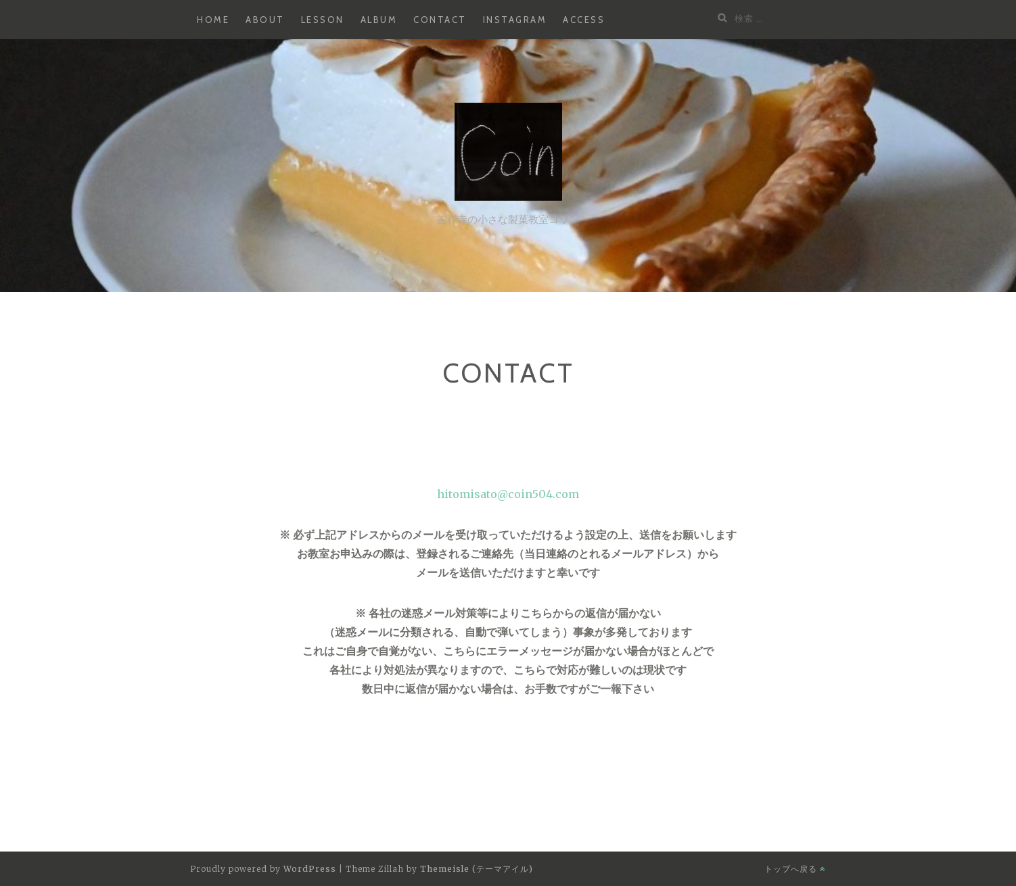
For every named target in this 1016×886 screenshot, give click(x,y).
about (265, 19)
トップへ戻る (795, 869)
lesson (322, 19)
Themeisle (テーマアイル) (476, 869)
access (584, 19)
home (213, 19)
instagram (515, 19)
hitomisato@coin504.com (508, 494)
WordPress (309, 869)
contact (440, 19)
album (379, 19)
